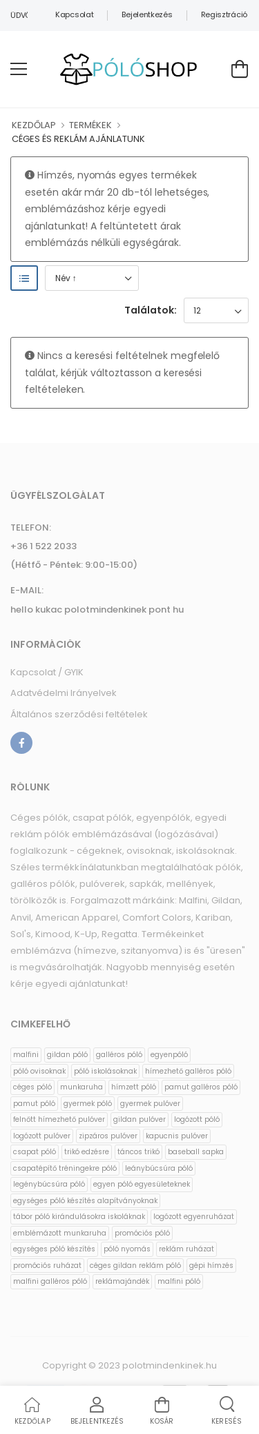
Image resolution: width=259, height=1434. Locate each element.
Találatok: (150, 310)
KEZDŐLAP (34, 125)
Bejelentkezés (147, 14)
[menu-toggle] (18, 69)
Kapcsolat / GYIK (47, 672)
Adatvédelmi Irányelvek (63, 692)
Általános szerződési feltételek (79, 714)
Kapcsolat (74, 14)
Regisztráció (224, 14)
